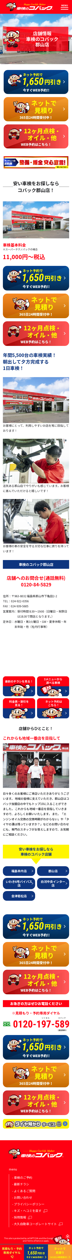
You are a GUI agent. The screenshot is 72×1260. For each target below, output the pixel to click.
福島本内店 (19, 871)
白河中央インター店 (53, 883)
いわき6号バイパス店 (19, 883)
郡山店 (53, 871)
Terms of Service (35, 1240)
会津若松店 (19, 896)
